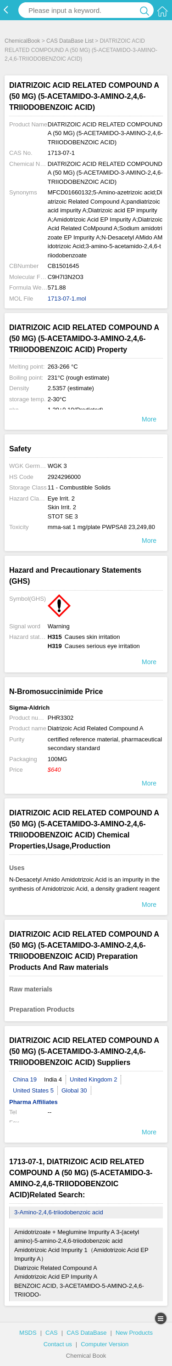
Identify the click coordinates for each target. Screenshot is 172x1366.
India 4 (53, 1079)
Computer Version (104, 1344)
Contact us (58, 1344)
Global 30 (74, 1090)
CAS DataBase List (70, 41)
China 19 (25, 1079)
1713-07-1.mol (67, 298)
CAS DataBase (86, 1332)
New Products (134, 1332)
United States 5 (33, 1090)
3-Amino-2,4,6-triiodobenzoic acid (58, 1212)
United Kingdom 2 (93, 1079)
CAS (51, 1332)
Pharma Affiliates (33, 1101)
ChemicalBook (22, 41)
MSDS (28, 1332)
